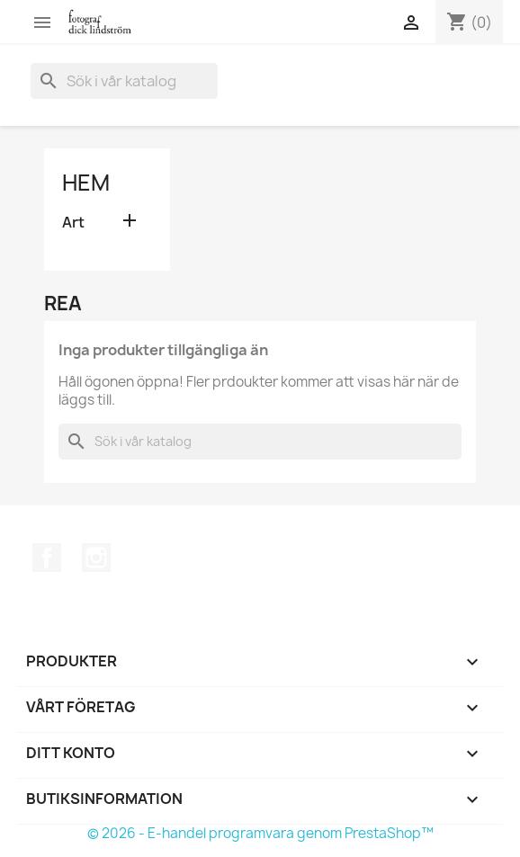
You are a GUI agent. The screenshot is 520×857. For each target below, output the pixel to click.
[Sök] (124, 81)
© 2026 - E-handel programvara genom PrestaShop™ (260, 833)
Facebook (46, 557)
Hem (86, 182)
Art (73, 222)
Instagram (96, 557)
